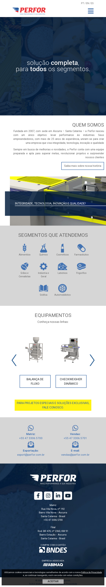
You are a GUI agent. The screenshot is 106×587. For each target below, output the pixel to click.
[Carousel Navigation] (53, 360)
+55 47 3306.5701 (75, 438)
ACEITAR (53, 581)
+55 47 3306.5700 (31, 438)
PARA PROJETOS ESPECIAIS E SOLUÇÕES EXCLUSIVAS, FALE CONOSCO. (53, 405)
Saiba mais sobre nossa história (82, 165)
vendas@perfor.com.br (75, 454)
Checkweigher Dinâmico (71, 381)
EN (87, 3)
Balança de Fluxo (35, 381)
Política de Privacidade (91, 572)
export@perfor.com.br (31, 454)
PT (82, 3)
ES (92, 3)
